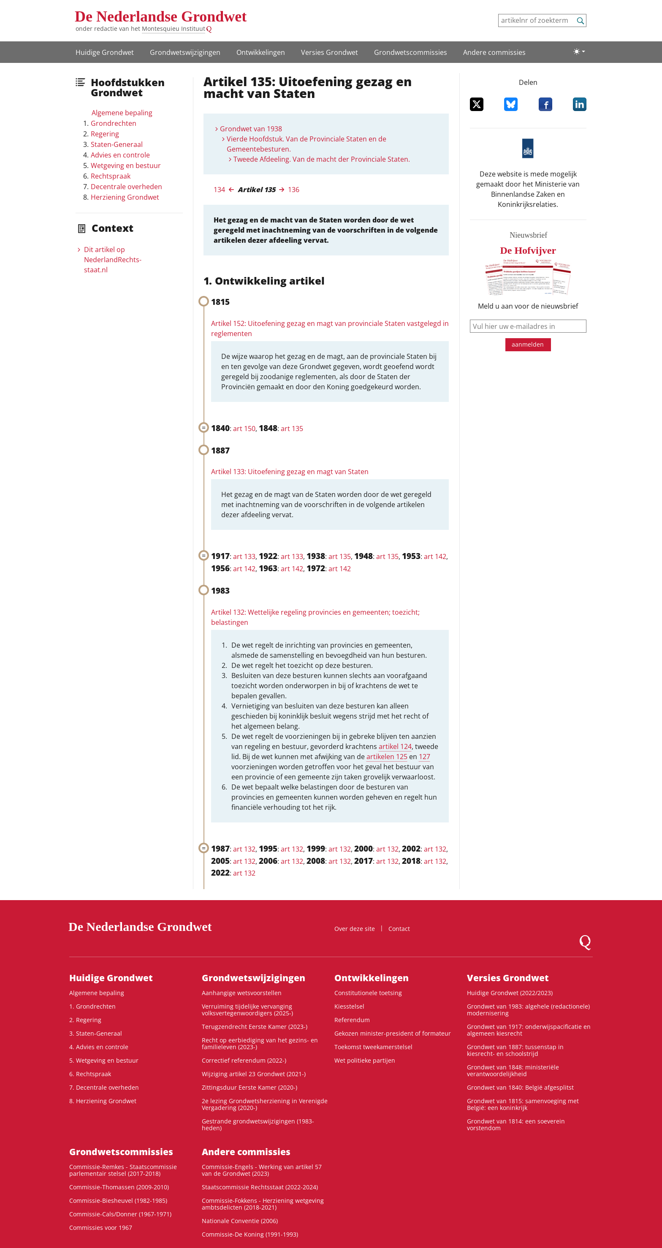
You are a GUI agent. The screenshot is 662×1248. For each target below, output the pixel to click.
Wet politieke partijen (364, 1060)
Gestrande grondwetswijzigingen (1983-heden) (258, 1124)
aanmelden (528, 344)
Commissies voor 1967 (100, 1228)
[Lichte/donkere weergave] (579, 51)
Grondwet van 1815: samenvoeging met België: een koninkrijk (523, 1104)
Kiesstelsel (349, 1006)
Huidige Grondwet (105, 52)
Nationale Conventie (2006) (240, 1221)
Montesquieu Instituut (173, 28)
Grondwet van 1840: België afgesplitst (520, 1087)
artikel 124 (395, 746)
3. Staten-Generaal (95, 1033)
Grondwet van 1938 (251, 128)
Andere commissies (494, 52)
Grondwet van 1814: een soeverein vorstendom (516, 1124)
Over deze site (354, 929)
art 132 (244, 849)
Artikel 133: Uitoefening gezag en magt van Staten (290, 471)
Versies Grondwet (329, 52)
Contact (399, 929)
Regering (105, 133)
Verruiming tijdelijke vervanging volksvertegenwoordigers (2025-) (247, 1009)
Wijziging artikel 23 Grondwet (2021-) (254, 1074)
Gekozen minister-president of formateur (392, 1033)
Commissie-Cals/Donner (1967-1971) (120, 1214)
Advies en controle (120, 155)
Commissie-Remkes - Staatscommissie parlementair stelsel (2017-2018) (123, 1170)
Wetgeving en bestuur (126, 165)
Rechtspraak (110, 176)
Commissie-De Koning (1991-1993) (250, 1234)
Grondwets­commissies (410, 52)
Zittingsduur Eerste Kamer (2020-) (249, 1087)
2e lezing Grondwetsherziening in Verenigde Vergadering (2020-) (265, 1104)
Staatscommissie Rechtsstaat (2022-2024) (260, 1187)
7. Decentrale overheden (104, 1087)
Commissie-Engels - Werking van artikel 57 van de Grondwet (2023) (262, 1170)
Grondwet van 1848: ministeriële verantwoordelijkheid (513, 1070)
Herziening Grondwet (125, 197)
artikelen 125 (386, 756)
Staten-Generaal (117, 144)
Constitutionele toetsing (368, 993)
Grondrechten (113, 123)
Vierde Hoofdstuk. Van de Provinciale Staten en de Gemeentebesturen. (306, 144)
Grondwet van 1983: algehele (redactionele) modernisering (528, 1009)
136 (293, 189)
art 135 (292, 428)
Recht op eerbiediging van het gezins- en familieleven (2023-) (260, 1043)
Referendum (352, 1020)
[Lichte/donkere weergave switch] (579, 51)
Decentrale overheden (126, 186)
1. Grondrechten (92, 1006)
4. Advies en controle (98, 1047)
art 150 (244, 428)
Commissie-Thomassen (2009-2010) (119, 1187)
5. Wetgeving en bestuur (103, 1060)
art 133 (244, 556)
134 (219, 189)
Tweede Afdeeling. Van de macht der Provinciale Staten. (321, 159)
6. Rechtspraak (90, 1074)
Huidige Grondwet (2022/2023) (510, 993)
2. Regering (85, 1020)
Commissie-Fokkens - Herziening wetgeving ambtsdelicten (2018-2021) (263, 1203)
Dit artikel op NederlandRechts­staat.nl (112, 259)
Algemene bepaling (122, 112)
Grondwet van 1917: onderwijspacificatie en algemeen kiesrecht (529, 1030)
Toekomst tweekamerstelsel (373, 1047)
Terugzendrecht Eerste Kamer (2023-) (254, 1027)
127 (424, 756)
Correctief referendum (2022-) (244, 1060)
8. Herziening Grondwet (102, 1101)
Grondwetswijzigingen (185, 52)
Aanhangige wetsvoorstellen (242, 993)
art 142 (435, 556)
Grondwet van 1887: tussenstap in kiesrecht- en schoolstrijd (515, 1050)
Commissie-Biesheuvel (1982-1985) (118, 1200)
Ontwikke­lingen (260, 52)
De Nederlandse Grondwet (161, 16)
